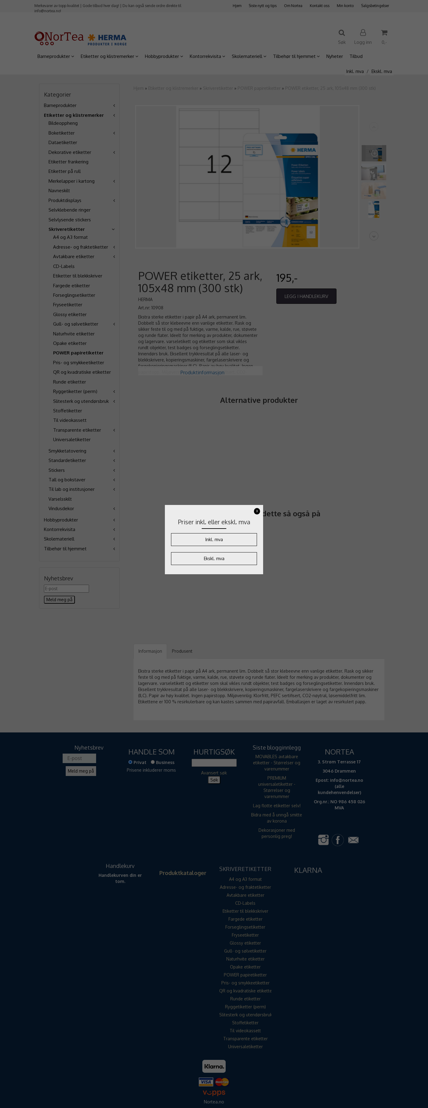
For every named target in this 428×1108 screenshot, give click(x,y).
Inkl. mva (214, 539)
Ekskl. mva (214, 558)
